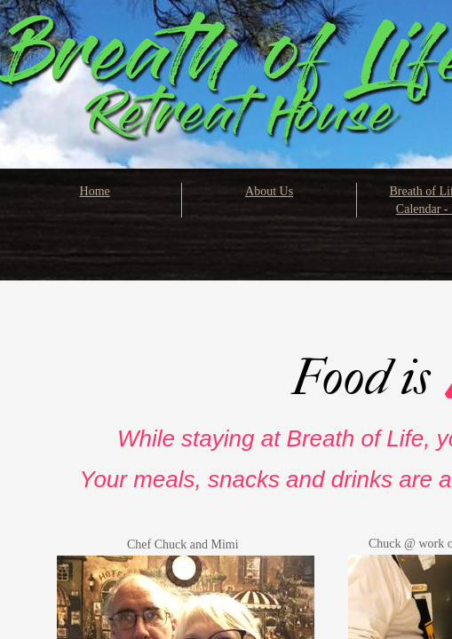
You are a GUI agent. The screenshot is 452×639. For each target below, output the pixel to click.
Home (95, 191)
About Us (269, 191)
